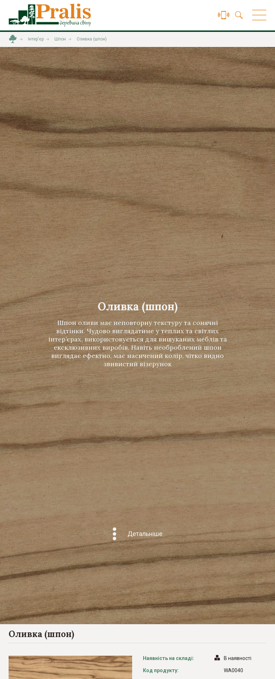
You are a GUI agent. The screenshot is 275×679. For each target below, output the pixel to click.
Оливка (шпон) (92, 39)
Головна (13, 39)
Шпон (60, 39)
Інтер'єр (36, 39)
